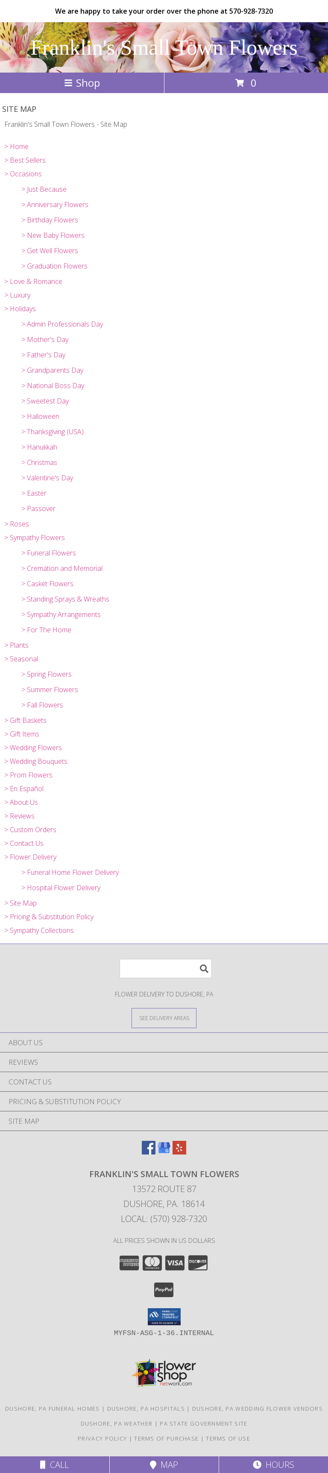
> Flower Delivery (30, 857)
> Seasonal (21, 658)
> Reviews (19, 816)
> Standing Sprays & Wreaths (65, 599)
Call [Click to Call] (54, 1464)
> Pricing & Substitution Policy (49, 916)
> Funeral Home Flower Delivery (70, 872)
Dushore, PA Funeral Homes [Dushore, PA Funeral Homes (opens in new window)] (52, 1408)
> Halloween (40, 416)
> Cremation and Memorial (61, 568)
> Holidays (20, 308)
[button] (164, 1316)
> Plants (16, 645)
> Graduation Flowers (54, 266)
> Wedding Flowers (33, 747)
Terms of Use (228, 1438)
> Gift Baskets (25, 720)
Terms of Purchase (166, 1438)
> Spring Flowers (46, 674)
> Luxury (17, 295)
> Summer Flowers (49, 689)
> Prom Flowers (28, 775)
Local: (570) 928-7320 (164, 1219)
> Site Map (20, 903)
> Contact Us (24, 843)
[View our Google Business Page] (164, 1152)
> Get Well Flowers (49, 250)
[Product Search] (166, 968)
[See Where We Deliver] (164, 1018)
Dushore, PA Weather (117, 1423)
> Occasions (23, 173)
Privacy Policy (102, 1438)
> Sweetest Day (45, 401)
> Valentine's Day (47, 477)
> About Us (21, 802)
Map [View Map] (164, 1464)
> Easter (34, 493)
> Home (16, 146)
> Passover (38, 508)
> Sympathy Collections (39, 930)
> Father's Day (43, 354)
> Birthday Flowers (49, 220)
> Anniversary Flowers (54, 204)
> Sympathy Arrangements (61, 614)
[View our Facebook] (148, 1152)
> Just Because (44, 189)
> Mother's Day (44, 339)
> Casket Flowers (47, 583)
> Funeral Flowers (48, 553)
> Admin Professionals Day (62, 324)
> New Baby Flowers (53, 235)
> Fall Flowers (42, 705)
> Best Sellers (25, 160)
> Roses (16, 524)
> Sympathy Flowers (34, 537)
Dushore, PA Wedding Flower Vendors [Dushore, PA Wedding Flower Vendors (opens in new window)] (257, 1408)
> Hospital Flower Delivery (60, 887)
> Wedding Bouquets (35, 761)
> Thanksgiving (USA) (52, 431)
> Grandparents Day (52, 370)
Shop (82, 83)
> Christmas (39, 462)
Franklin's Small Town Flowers (163, 47)
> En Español (24, 788)
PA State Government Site (203, 1423)
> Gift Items (21, 734)
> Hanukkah (39, 447)
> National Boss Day (52, 385)
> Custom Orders (30, 829)
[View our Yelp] (179, 1152)
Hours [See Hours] (273, 1464)
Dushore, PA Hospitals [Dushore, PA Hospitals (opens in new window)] (146, 1408)
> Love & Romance (33, 281)
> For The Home (46, 629)
